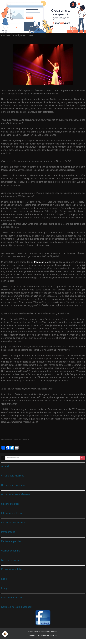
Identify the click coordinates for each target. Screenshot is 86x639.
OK (82, 458)
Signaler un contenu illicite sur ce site (43, 635)
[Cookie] (5, 634)
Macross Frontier (42, 262)
